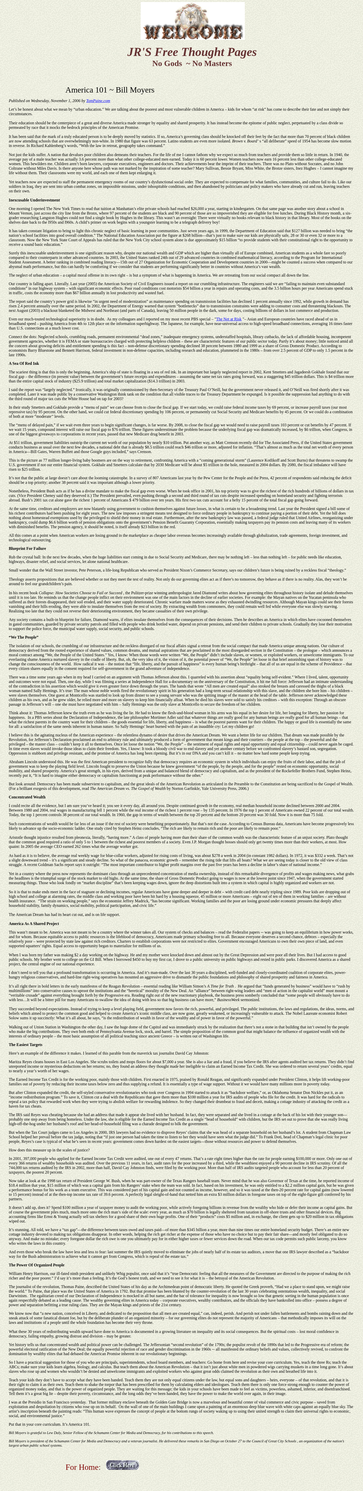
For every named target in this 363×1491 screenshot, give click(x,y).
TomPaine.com (98, 101)
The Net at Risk (228, 319)
